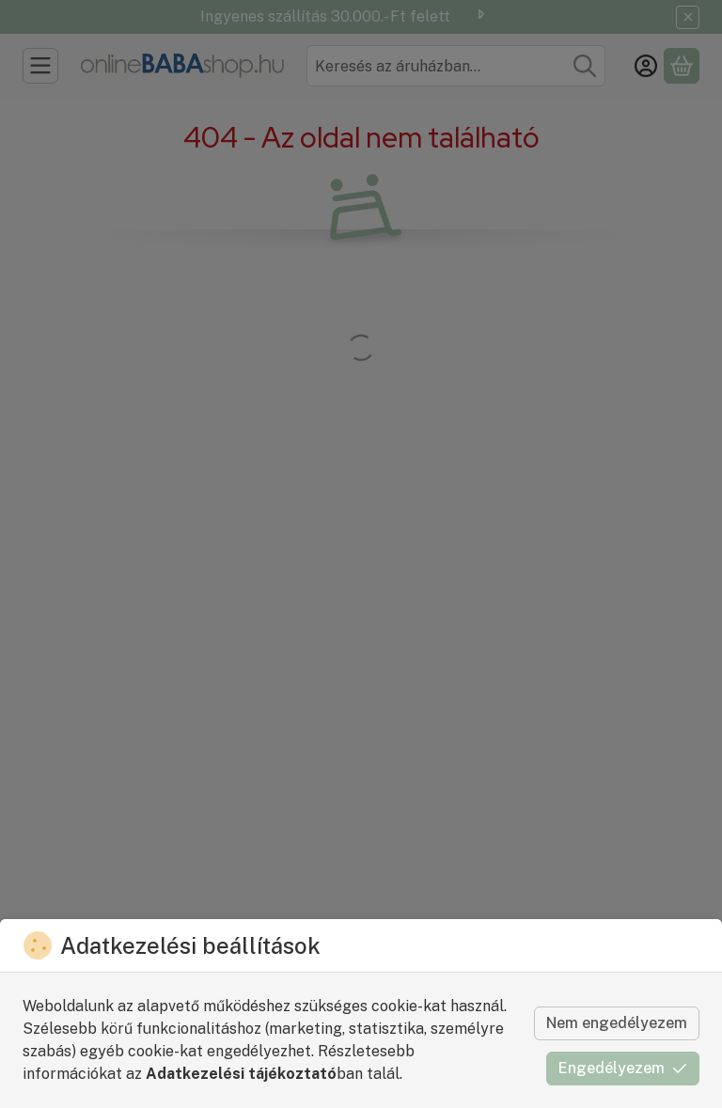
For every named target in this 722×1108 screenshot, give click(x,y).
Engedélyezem (622, 1068)
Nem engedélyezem (616, 1023)
